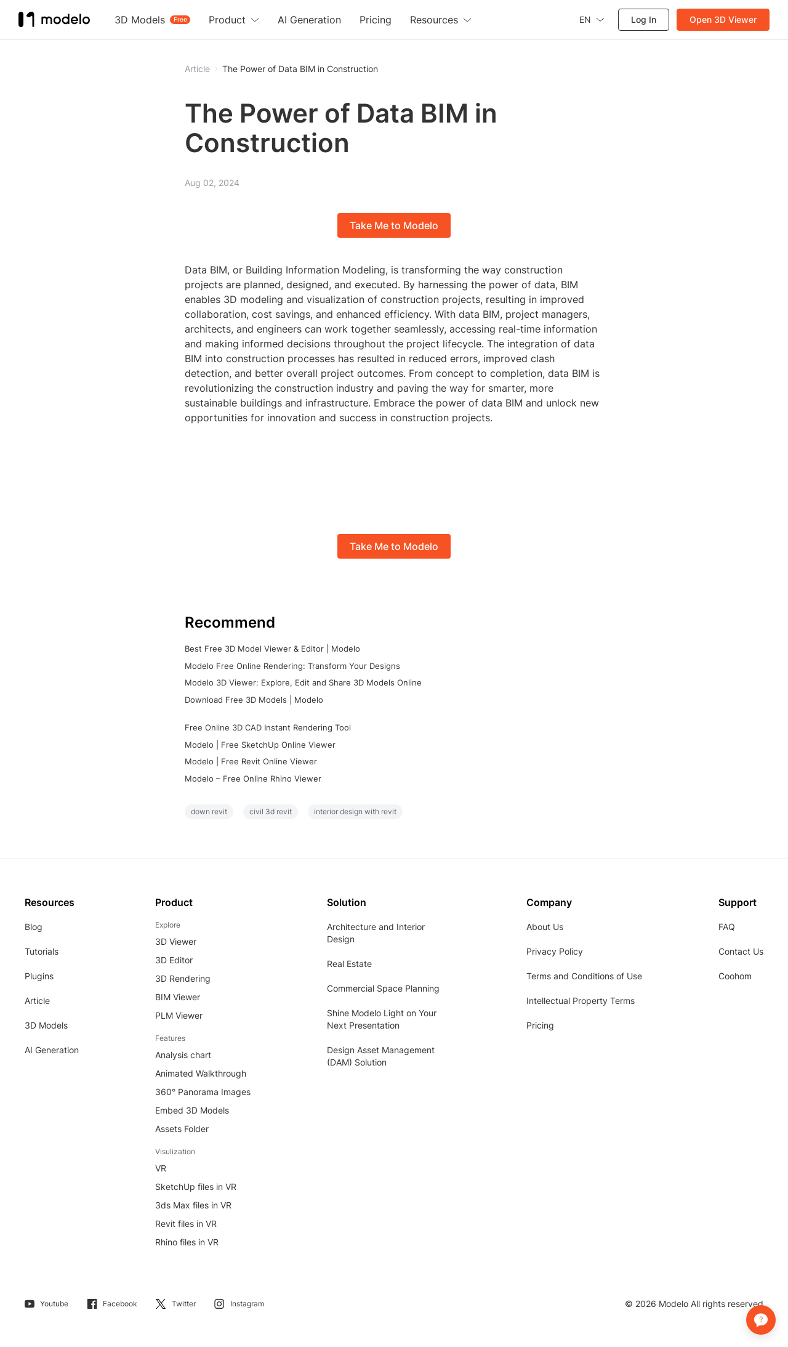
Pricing (540, 1025)
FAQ (726, 926)
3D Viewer (175, 941)
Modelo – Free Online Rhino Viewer (253, 778)
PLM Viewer (179, 1015)
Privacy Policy (554, 951)
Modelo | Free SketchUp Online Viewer (260, 745)
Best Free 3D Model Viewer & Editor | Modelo (272, 648)
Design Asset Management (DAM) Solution (381, 1056)
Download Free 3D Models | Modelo (254, 700)
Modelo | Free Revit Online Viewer (251, 761)
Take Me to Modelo (394, 225)
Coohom (735, 976)
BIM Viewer (177, 997)
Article (37, 1000)
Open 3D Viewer (723, 19)
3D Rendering (183, 978)
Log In (643, 19)
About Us (544, 926)
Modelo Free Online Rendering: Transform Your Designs (292, 666)
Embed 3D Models (192, 1110)
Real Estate (349, 963)
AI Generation (52, 1050)
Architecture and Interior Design (376, 932)
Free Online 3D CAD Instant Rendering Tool (268, 727)
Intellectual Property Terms (580, 1000)
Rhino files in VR (187, 1242)
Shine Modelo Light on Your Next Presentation (381, 1019)
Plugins (39, 976)
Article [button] (197, 69)
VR (160, 1168)
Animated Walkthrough (200, 1073)
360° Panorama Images (203, 1091)
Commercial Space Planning (383, 988)
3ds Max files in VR (193, 1205)
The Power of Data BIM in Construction (300, 69)
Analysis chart (183, 1055)
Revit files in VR (186, 1223)
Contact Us (740, 951)
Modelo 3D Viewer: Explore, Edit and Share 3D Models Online (303, 682)
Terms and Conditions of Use (584, 976)
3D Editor (174, 960)
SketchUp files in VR (195, 1186)
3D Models (46, 1025)
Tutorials (41, 951)
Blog (33, 926)
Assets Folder (182, 1128)
